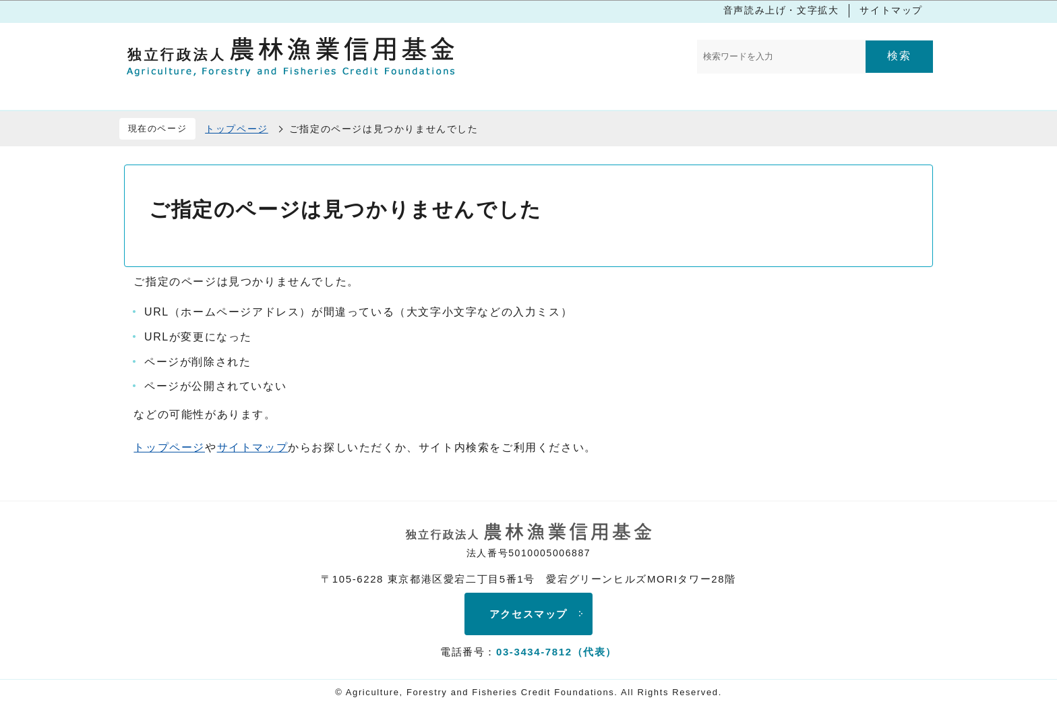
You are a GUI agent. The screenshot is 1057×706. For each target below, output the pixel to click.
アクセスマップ (528, 614)
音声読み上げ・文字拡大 (781, 10)
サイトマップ (891, 10)
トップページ (236, 128)
